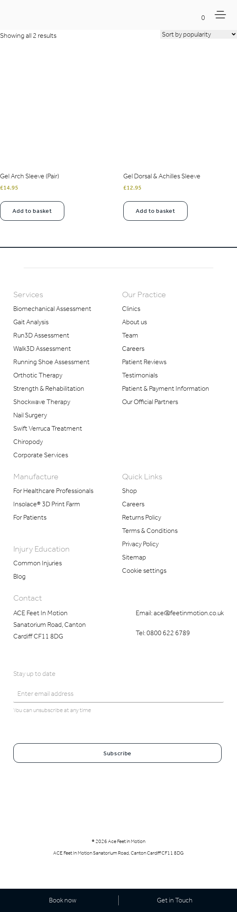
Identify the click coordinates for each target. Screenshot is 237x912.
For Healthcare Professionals (53, 491)
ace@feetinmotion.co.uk (189, 613)
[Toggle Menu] (222, 15)
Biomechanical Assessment (52, 309)
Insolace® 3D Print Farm (46, 504)
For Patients (29, 517)
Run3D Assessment (41, 335)
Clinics (131, 309)
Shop (129, 491)
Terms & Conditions (150, 531)
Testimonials (140, 375)
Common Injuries (37, 563)
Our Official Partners (150, 402)
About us (134, 322)
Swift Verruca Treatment (47, 428)
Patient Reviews (144, 362)
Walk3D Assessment (42, 348)
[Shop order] (198, 34)
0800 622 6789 (168, 633)
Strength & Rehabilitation (48, 388)
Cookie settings (144, 570)
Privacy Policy (140, 544)
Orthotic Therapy (37, 375)
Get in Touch (175, 900)
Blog (19, 576)
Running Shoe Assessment (51, 362)
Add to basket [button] (31, 210)
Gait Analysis (31, 322)
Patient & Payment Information (165, 388)
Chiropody (28, 442)
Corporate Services (40, 455)
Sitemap (134, 557)
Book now (62, 900)
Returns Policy (141, 517)
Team (130, 335)
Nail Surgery (30, 415)
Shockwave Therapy (41, 402)
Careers (133, 348)
